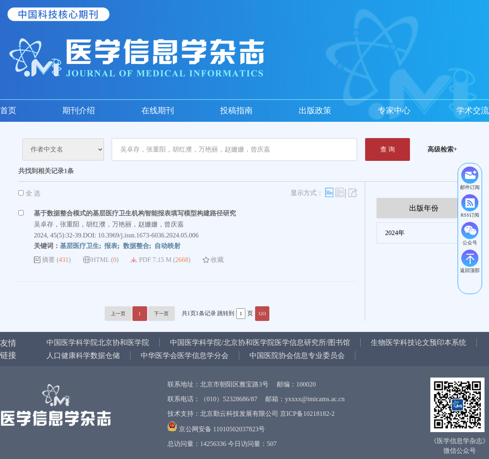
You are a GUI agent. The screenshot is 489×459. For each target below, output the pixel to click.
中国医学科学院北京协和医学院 (97, 342)
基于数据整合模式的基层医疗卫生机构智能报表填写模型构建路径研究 (135, 213)
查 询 (387, 149)
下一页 (161, 313)
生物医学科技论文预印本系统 (418, 342)
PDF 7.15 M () (164, 259)
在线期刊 (65, 110)
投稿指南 (98, 110)
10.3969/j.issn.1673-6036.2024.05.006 (148, 235)
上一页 (118, 313)
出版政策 (130, 110)
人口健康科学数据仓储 (83, 355)
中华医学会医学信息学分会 (185, 355)
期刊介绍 (32, 110)
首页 (8, 110)
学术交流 (195, 110)
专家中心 (163, 110)
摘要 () (56, 259)
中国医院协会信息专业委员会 (297, 355)
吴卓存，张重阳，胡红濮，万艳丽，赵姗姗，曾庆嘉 (109, 224)
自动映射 (167, 245)
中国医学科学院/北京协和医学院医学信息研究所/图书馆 (260, 342)
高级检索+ (442, 149)
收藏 (217, 259)
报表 (110, 245)
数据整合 (135, 245)
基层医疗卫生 (79, 245)
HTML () (105, 259)
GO (262, 313)
